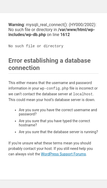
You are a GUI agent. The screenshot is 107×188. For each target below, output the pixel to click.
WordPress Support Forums (63, 154)
